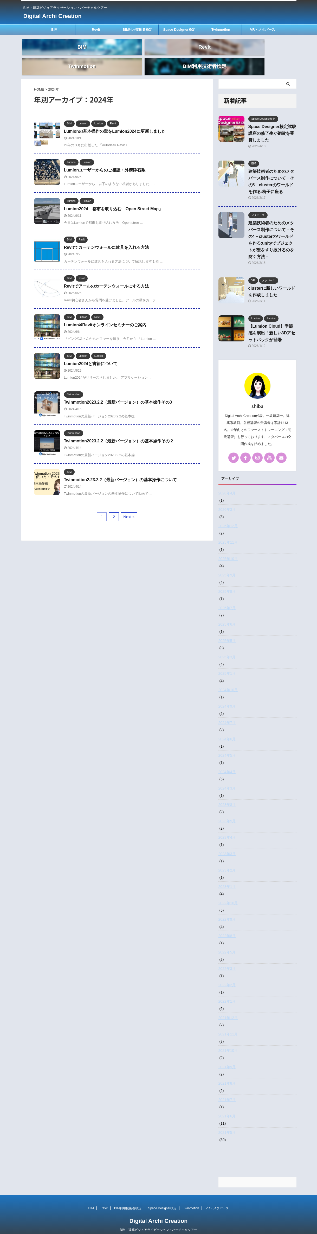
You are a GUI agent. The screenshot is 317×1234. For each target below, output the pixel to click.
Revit (96, 29)
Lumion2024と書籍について (90, 354)
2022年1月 (227, 991)
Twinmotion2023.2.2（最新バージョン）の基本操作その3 (118, 392)
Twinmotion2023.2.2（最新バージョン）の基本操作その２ (119, 431)
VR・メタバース (262, 29)
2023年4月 (227, 827)
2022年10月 (228, 893)
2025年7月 (227, 598)
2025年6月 (227, 614)
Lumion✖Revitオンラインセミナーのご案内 (105, 315)
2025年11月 (228, 532)
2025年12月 (228, 516)
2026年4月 (227, 483)
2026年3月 (227, 500)
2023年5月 (227, 811)
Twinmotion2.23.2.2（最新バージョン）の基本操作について (120, 470)
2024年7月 (227, 713)
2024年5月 (227, 745)
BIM (54, 29)
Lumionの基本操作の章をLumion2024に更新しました (115, 121)
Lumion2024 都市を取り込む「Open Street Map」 (113, 199)
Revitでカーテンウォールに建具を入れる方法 (106, 237)
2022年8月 (227, 926)
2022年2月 (227, 975)
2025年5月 (227, 631)
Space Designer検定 (179, 29)
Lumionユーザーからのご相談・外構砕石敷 (105, 160)
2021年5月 (227, 1123)
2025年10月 (228, 549)
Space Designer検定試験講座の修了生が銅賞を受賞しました (272, 123)
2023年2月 (227, 860)
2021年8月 (227, 1073)
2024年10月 (228, 680)
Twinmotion (220, 29)
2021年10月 (228, 1041)
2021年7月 (227, 1090)
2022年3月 (227, 959)
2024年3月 (227, 778)
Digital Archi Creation (52, 16)
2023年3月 (227, 844)
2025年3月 (227, 647)
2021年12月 (228, 1008)
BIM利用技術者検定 (138, 29)
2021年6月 (227, 1106)
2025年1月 (227, 663)
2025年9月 (227, 565)
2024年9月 (227, 696)
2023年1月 (227, 877)
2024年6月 (227, 729)
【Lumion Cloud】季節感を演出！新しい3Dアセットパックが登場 (271, 323)
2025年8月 (227, 582)
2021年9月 (227, 1057)
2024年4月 (227, 762)
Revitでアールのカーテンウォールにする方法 (106, 276)
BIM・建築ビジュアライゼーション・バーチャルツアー (158, 1220)
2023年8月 (227, 795)
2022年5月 (227, 942)
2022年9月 (227, 909)
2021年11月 (228, 1024)
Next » (128, 507)
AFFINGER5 (189, 1226)
